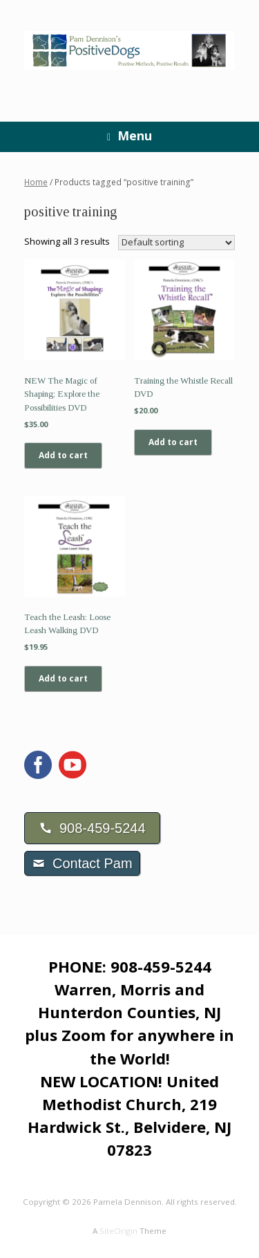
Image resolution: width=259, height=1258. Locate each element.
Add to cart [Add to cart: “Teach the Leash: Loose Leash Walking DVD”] (63, 678)
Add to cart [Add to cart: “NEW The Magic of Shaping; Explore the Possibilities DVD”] (63, 455)
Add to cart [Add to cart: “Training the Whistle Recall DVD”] (173, 442)
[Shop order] (176, 242)
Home (36, 182)
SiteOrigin (118, 1231)
